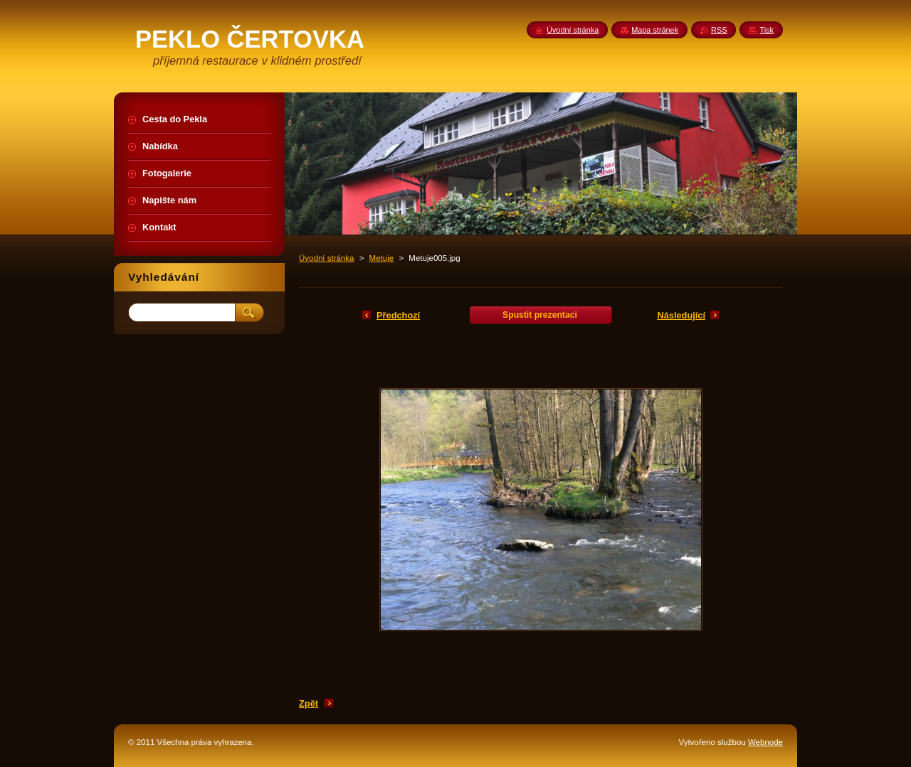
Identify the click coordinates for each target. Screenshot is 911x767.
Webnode (765, 742)
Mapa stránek (654, 30)
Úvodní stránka (326, 258)
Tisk (766, 30)
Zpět (308, 703)
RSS (719, 30)
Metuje (381, 258)
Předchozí (398, 315)
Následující (681, 315)
